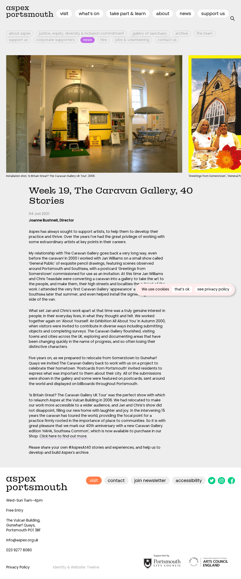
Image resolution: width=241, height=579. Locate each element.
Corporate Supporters (55, 39)
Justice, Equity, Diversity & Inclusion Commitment (81, 33)
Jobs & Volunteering (132, 39)
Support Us (213, 13)
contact (116, 480)
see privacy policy (213, 289)
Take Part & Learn (128, 13)
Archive (181, 33)
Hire (103, 39)
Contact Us (167, 39)
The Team (205, 33)
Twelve (93, 567)
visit (64, 13)
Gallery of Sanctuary (149, 33)
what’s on (89, 13)
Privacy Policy (18, 567)
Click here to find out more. (63, 436)
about (162, 13)
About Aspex (20, 33)
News (185, 13)
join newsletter (150, 480)
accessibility (189, 480)
